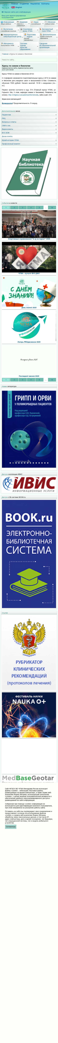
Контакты (45, 4)
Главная (14, 4)
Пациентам (35, 4)
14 (52, 208)
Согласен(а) (11, 827)
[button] (10, 462)
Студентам (24, 4)
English (16, 7)
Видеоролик (7, 103)
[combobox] (29, 60)
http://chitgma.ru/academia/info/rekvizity (23, 95)
